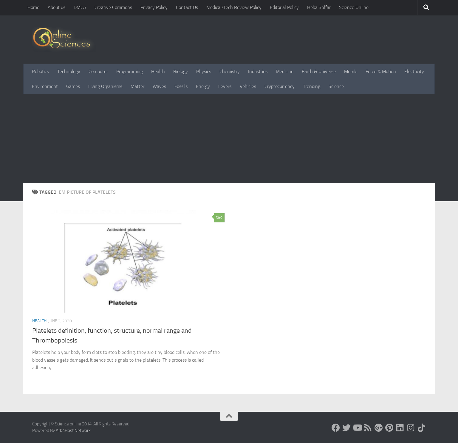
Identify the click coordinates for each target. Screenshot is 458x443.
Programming (129, 71)
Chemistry (229, 71)
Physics (203, 71)
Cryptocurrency (279, 86)
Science (336, 86)
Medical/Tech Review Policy (234, 7)
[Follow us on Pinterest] (389, 428)
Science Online (354, 7)
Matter (137, 86)
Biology (180, 71)
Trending (311, 86)
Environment (45, 86)
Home (33, 7)
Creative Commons (113, 7)
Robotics (40, 71)
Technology (68, 71)
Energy (203, 86)
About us (56, 7)
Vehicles (248, 86)
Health (158, 71)
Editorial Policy (284, 7)
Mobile (350, 71)
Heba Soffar (319, 7)
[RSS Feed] (368, 428)
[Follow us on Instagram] (411, 428)
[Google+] (379, 428)
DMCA (80, 7)
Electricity (414, 71)
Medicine (284, 71)
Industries (257, 71)
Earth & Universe (319, 71)
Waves (159, 86)
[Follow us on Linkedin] (400, 428)
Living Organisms (105, 86)
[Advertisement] (229, 138)
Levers (224, 86)
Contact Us (187, 7)
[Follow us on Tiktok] (421, 428)
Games (73, 86)
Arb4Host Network (73, 430)
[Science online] (336, 428)
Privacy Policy (154, 7)
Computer (98, 71)
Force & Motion (381, 71)
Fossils (181, 86)
